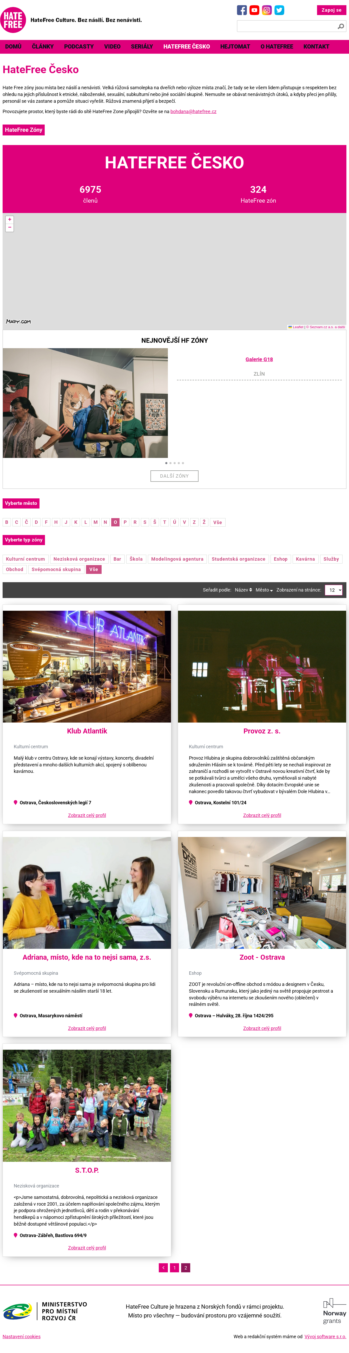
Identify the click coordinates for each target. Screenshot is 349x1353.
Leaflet (296, 327)
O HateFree (277, 46)
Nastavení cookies (22, 1336)
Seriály (142, 46)
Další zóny (174, 476)
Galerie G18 (259, 359)
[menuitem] (13, 47)
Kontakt (317, 46)
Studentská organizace (238, 559)
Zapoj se (332, 10)
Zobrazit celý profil (87, 815)
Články (43, 46)
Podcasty (79, 46)
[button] (10, 220)
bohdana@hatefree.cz (193, 111)
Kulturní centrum (25, 559)
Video (112, 46)
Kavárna (305, 559)
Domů (13, 46)
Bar (118, 559)
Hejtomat (235, 46)
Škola (136, 559)
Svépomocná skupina (56, 569)
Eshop (281, 559)
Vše (217, 522)
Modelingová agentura (177, 559)
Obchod (14, 569)
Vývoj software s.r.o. (325, 1336)
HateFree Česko (186, 46)
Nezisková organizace (79, 559)
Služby (331, 559)
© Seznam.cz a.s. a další (325, 327)
